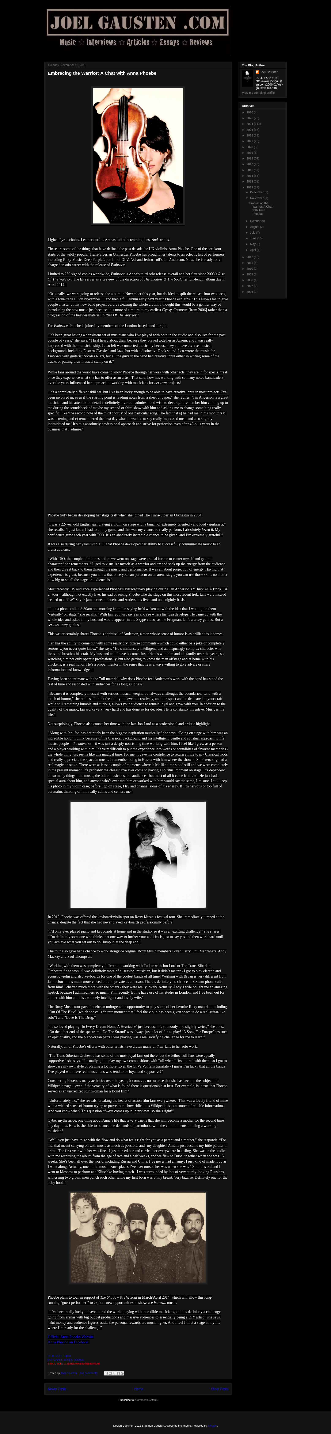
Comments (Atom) (146, 1399)
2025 (250, 118)
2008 (250, 280)
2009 (250, 274)
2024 (250, 123)
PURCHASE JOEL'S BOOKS (65, 1359)
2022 (250, 135)
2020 (250, 147)
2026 (250, 112)
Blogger (212, 1425)
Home (138, 1389)
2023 (250, 129)
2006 (250, 291)
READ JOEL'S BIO (59, 1356)
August (255, 227)
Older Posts (219, 1389)
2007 (250, 285)
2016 (250, 170)
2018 (250, 158)
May (253, 244)
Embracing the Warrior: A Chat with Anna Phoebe (102, 73)
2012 (250, 257)
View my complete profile (258, 92)
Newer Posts (57, 1389)
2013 (250, 187)
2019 (250, 152)
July (253, 232)
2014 (250, 181)
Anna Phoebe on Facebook (69, 1342)
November (257, 198)
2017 (250, 164)
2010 (250, 268)
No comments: (89, 1373)
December (257, 192)
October (255, 221)
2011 (250, 262)
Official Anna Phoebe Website (71, 1337)
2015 (250, 175)
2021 (250, 141)
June (253, 238)
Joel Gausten (269, 72)
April (253, 250)
